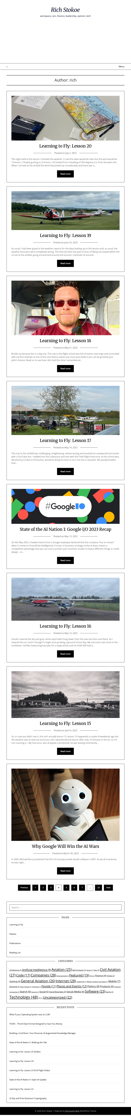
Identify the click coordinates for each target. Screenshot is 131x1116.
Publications (15, 944)
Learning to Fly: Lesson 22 (21, 1090)
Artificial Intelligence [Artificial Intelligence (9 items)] (36, 971)
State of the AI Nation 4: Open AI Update (27, 1080)
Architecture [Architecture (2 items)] (15, 971)
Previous (24, 888)
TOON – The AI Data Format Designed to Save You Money (35, 1024)
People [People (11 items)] (48, 987)
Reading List (15, 953)
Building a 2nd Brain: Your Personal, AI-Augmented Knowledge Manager (42, 1034)
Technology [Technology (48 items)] (23, 998)
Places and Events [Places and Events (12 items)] (72, 987)
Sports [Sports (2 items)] (109, 993)
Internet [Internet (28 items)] (66, 982)
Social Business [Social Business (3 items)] (57, 992)
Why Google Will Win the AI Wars (65, 847)
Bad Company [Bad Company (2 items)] (79, 971)
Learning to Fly (16, 925)
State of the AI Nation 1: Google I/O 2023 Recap (65, 530)
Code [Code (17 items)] (23, 976)
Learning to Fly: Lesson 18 (65, 341)
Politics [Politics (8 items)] (94, 987)
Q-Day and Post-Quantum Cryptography (28, 1099)
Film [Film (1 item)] (92, 977)
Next (108, 888)
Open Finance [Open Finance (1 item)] (26, 988)
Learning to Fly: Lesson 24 (21, 1062)
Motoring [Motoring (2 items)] (14, 987)
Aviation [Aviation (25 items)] (62, 970)
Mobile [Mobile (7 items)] (114, 982)
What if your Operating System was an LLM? (29, 1015)
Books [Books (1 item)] (90, 971)
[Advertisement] (65, 43)
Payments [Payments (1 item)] (36, 988)
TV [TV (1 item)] (40, 999)
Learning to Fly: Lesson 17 (65, 441)
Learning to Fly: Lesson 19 (65, 235)
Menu (121, 66)
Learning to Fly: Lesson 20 (65, 146)
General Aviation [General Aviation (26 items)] (38, 982)
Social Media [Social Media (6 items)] (75, 992)
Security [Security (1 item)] (35, 993)
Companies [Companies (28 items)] (43, 976)
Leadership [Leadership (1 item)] (81, 983)
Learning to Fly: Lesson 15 (65, 724)
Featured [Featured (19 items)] (79, 976)
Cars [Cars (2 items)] (96, 971)
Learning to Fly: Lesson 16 (65, 627)
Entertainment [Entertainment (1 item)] (63, 977)
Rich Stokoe (65, 10)
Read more (65, 174)
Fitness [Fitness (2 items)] (111, 977)
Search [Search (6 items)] (25, 992)
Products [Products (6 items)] (107, 987)
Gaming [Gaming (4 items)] (14, 982)
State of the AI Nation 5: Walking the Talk (28, 1043)
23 (98, 888)
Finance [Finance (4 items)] (100, 976)
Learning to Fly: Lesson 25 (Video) (24, 1052)
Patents (12, 935)
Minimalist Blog (72, 1112)
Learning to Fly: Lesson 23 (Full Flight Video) (29, 1071)
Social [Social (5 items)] (44, 992)
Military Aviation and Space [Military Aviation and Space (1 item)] (97, 983)
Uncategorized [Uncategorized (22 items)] (57, 998)
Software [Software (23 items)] (95, 992)
